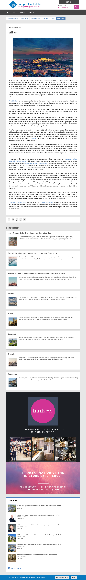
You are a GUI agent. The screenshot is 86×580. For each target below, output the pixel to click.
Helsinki (11, 293)
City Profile (60, 18)
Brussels (11, 354)
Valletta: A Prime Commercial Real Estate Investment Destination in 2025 (36, 273)
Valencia (11, 313)
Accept (74, 577)
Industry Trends (36, 18)
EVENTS (32, 12)
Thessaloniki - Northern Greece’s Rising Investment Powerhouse (32, 253)
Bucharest (12, 334)
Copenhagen (12, 374)
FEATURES (22, 12)
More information (62, 577)
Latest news (12, 500)
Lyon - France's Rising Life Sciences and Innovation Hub (29, 233)
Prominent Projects (49, 18)
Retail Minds (24, 18)
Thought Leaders (13, 18)
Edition (68, 2)
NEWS (14, 12)
